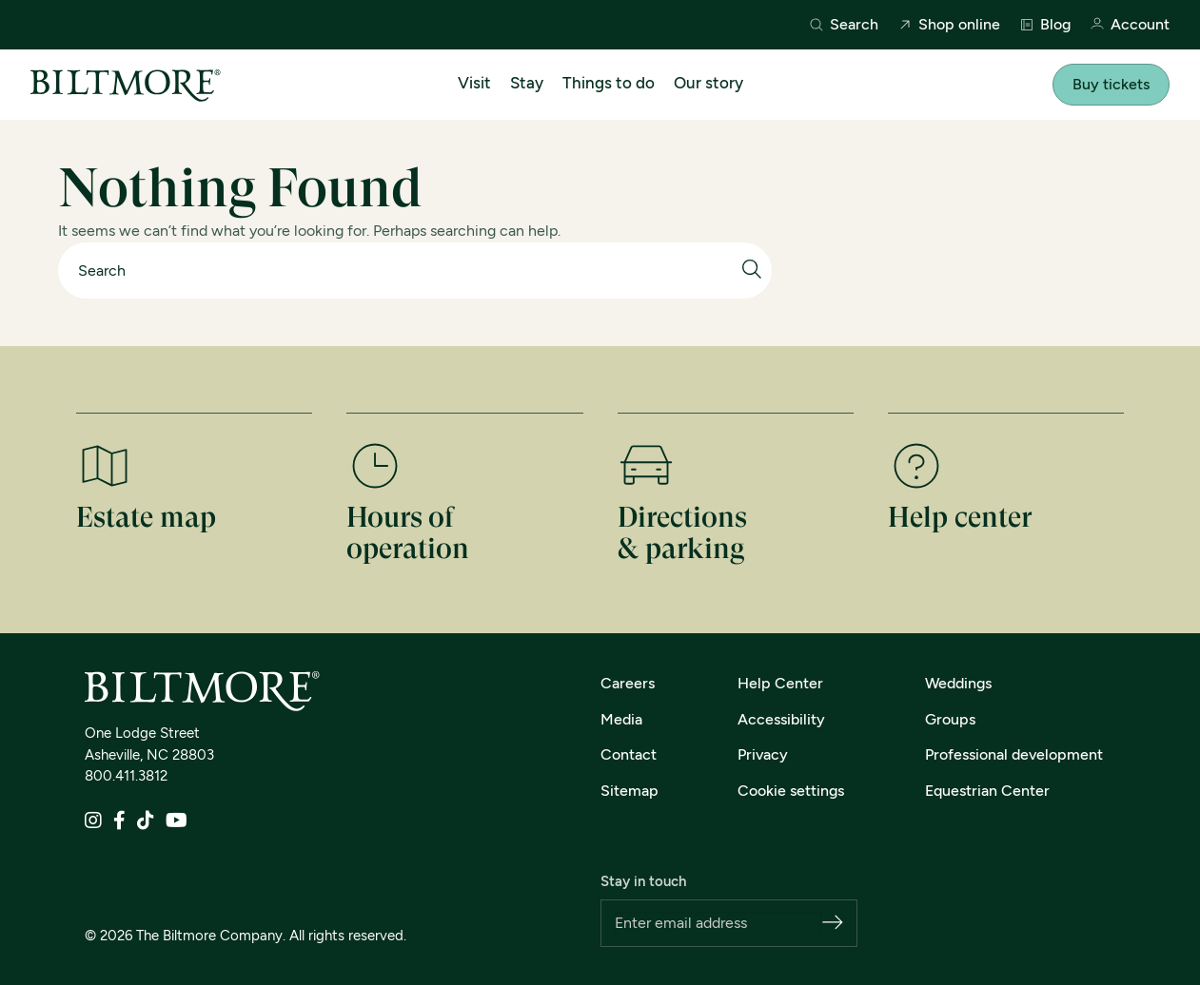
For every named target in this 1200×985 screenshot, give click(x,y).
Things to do (608, 82)
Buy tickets (1111, 84)
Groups (950, 719)
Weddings (958, 683)
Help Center (780, 683)
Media (621, 719)
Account (1130, 25)
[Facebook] (119, 822)
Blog (1045, 24)
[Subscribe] (832, 924)
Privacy (763, 754)
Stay (526, 82)
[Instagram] (93, 822)
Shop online (948, 24)
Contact (628, 754)
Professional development (1014, 754)
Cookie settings (791, 791)
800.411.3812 (126, 775)
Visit (474, 82)
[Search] (406, 270)
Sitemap (629, 791)
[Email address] (719, 923)
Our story (708, 82)
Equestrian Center (987, 791)
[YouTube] (176, 822)
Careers (627, 683)
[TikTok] (145, 822)
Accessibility (781, 719)
